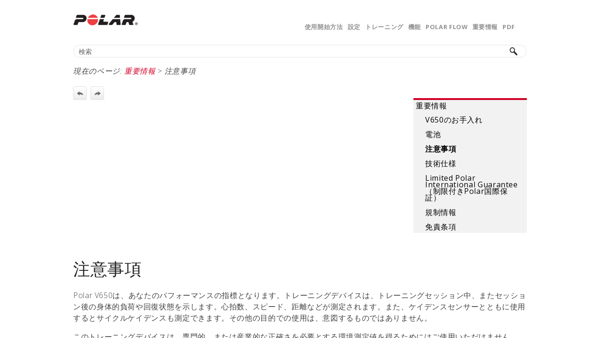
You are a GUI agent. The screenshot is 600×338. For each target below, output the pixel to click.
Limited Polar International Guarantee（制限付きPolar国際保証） (471, 188)
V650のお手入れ (454, 120)
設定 (354, 27)
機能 (414, 27)
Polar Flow (446, 27)
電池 (433, 134)
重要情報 (485, 27)
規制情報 (441, 212)
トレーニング (384, 27)
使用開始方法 (324, 27)
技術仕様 (441, 163)
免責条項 (441, 227)
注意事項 (441, 149)
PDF (508, 27)
